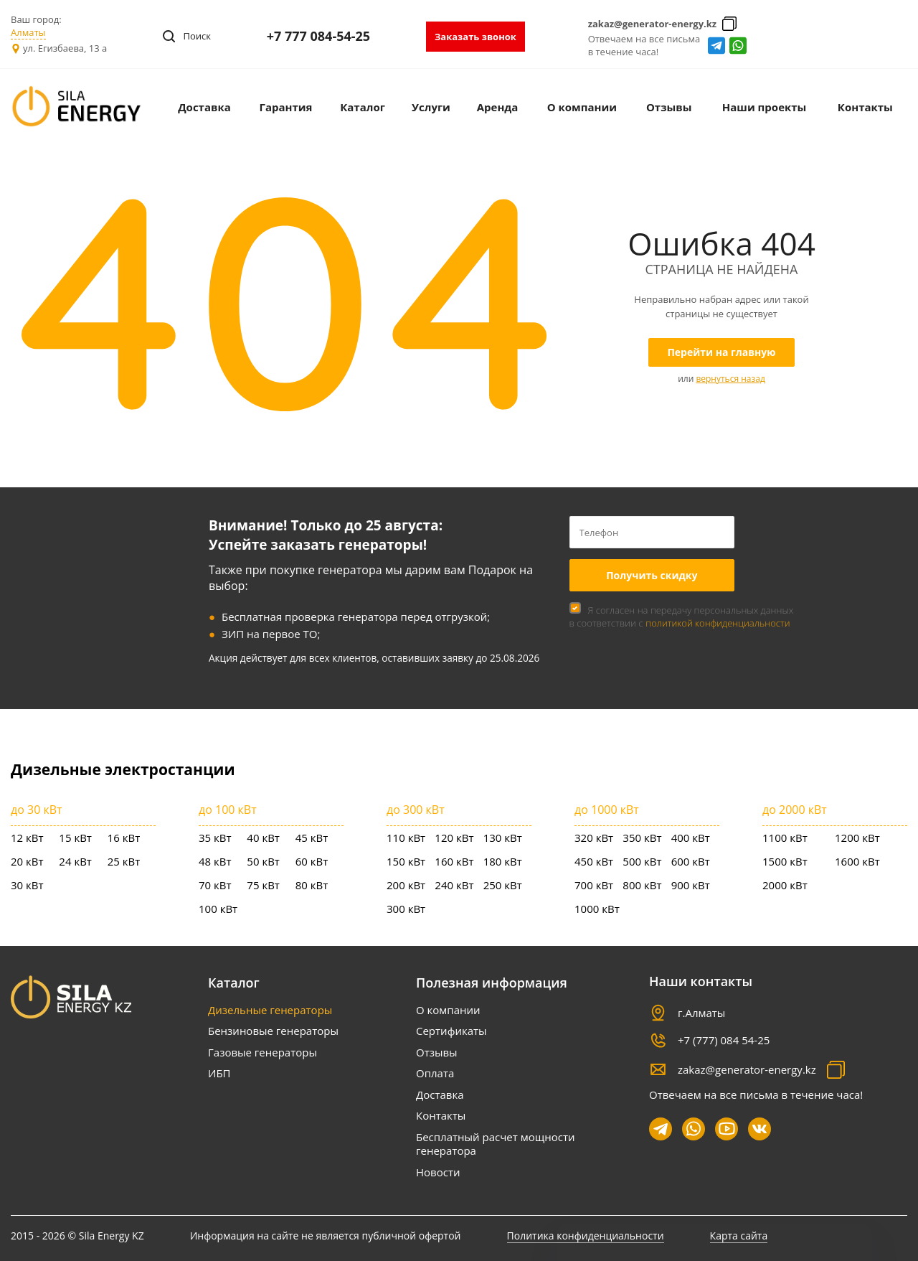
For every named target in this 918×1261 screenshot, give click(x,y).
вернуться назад (730, 378)
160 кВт (454, 861)
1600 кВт (857, 861)
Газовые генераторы (262, 1052)
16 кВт (124, 837)
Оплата (435, 1073)
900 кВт (690, 885)
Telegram (717, 46)
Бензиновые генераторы (273, 1030)
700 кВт (593, 885)
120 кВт (454, 837)
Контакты (440, 1115)
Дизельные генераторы (270, 1010)
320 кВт (593, 837)
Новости (438, 1172)
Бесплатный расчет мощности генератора (495, 1144)
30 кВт (27, 885)
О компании (448, 1010)
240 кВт (454, 885)
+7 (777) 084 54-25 (724, 1040)
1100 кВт (785, 837)
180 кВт (502, 861)
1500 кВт (785, 861)
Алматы (28, 32)
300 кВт (406, 908)
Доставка (440, 1094)
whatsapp (738, 46)
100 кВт (218, 908)
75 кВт (263, 885)
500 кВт (642, 861)
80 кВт (311, 885)
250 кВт (502, 885)
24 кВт (75, 861)
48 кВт (215, 861)
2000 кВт (785, 885)
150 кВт (406, 861)
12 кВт (27, 837)
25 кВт (124, 861)
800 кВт (642, 885)
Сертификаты (451, 1030)
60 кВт (311, 861)
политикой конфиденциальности (717, 623)
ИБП (219, 1073)
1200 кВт (857, 837)
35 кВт (215, 837)
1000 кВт (597, 908)
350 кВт (642, 837)
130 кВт (502, 837)
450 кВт (593, 861)
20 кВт (27, 861)
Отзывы (437, 1052)
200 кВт (406, 885)
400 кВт (690, 837)
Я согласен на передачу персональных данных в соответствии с (681, 616)
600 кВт (690, 861)
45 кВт (311, 837)
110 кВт (406, 837)
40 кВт (263, 837)
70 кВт (215, 885)
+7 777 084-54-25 (318, 35)
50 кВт (263, 861)
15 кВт (75, 837)
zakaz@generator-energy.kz (652, 23)
